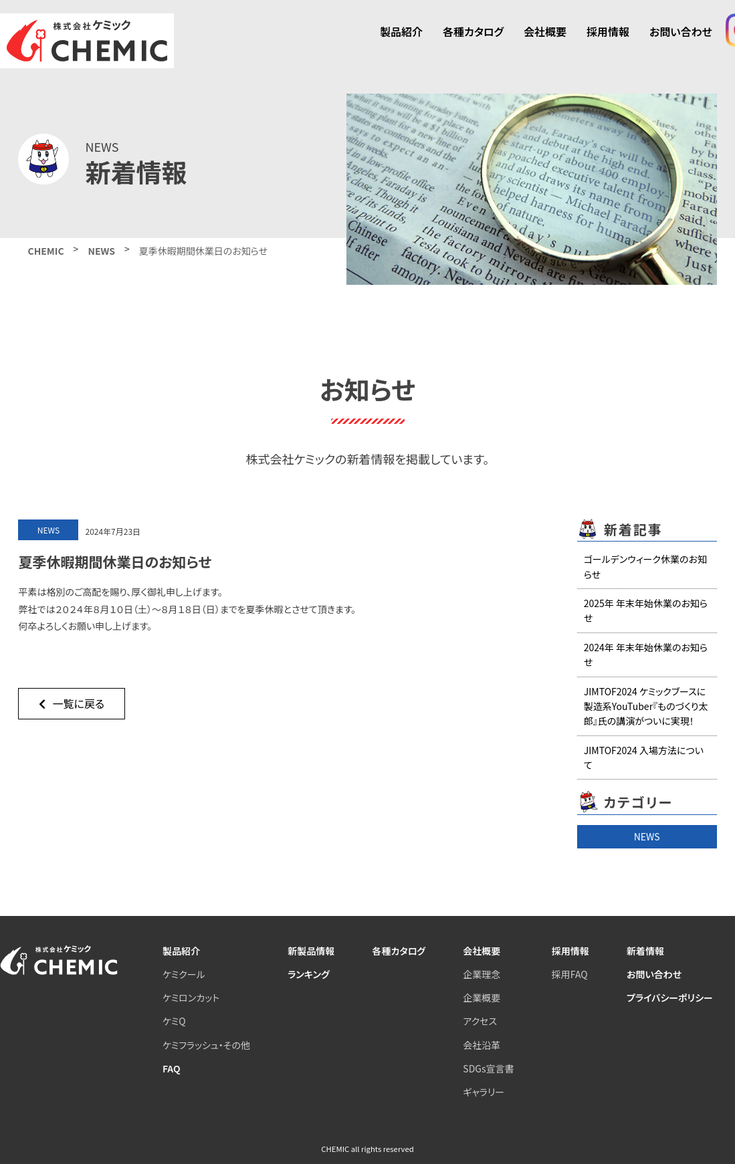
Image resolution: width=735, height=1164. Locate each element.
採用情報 (608, 31)
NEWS (647, 836)
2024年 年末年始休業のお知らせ (646, 655)
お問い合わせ (680, 31)
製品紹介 (401, 31)
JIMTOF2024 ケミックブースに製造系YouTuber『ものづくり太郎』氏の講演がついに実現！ (646, 706)
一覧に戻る (71, 703)
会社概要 (545, 31)
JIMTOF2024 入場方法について (644, 757)
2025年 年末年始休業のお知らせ (646, 610)
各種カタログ (473, 31)
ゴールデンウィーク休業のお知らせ (645, 566)
